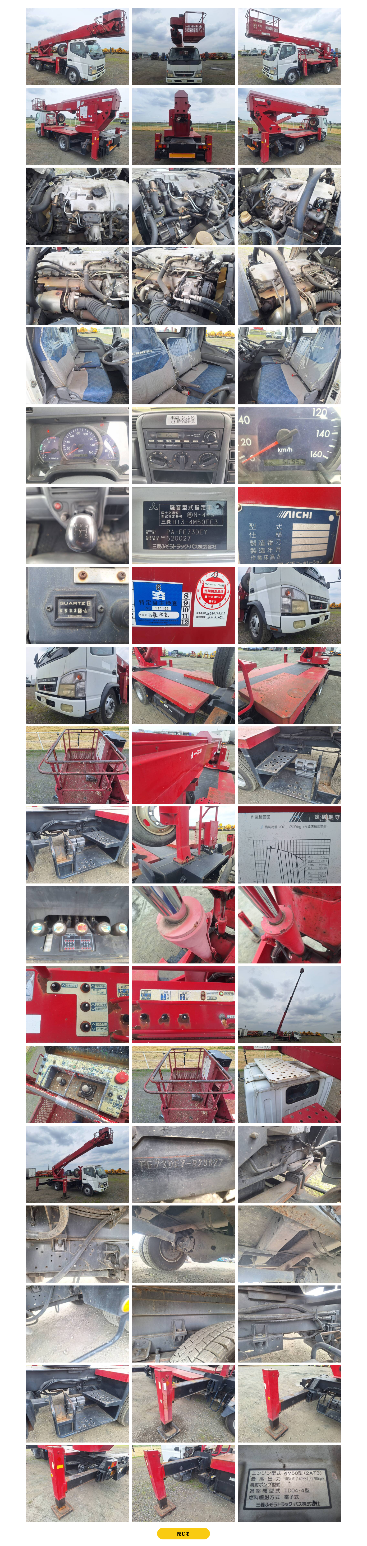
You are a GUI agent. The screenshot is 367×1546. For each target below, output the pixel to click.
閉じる (183, 1534)
